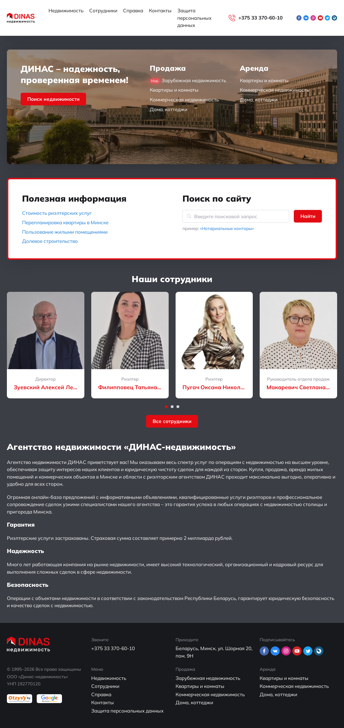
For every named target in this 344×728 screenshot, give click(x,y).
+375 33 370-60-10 (260, 18)
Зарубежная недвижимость (188, 80)
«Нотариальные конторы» (227, 228)
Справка (133, 10)
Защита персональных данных (194, 17)
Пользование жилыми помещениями (65, 232)
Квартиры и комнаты (174, 90)
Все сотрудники (172, 421)
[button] (166, 406)
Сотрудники (103, 10)
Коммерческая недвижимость (184, 100)
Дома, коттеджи (168, 109)
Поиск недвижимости (53, 99)
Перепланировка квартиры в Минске (65, 222)
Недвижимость (65, 10)
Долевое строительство (50, 241)
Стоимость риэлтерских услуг (57, 213)
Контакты (160, 10)
